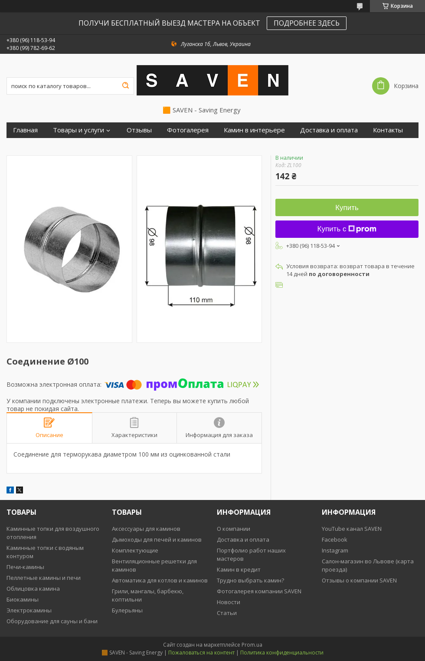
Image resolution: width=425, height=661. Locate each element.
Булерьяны (127, 610)
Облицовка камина (33, 588)
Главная (25, 130)
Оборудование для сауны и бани (52, 621)
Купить (347, 208)
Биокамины (23, 599)
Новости (228, 602)
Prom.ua (252, 644)
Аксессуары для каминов (146, 529)
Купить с (347, 229)
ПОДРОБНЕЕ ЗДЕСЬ (307, 23)
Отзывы (139, 130)
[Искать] (125, 86)
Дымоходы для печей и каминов (157, 539)
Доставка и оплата (329, 130)
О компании (233, 529)
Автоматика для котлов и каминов (160, 580)
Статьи (227, 613)
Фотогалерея (188, 130)
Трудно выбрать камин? (250, 580)
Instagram (335, 550)
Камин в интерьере (254, 130)
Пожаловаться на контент (201, 652)
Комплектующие (135, 550)
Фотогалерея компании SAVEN (259, 591)
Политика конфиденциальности (282, 652)
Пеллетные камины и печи (44, 578)
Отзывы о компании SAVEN (359, 580)
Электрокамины (29, 610)
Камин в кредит (239, 569)
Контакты (388, 130)
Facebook (334, 539)
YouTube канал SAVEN (352, 529)
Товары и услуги (78, 130)
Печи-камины (25, 567)
